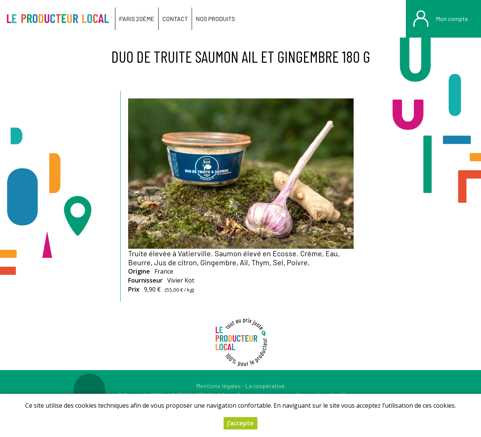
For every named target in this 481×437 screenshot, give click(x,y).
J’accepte (240, 423)
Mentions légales (218, 385)
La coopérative (265, 385)
